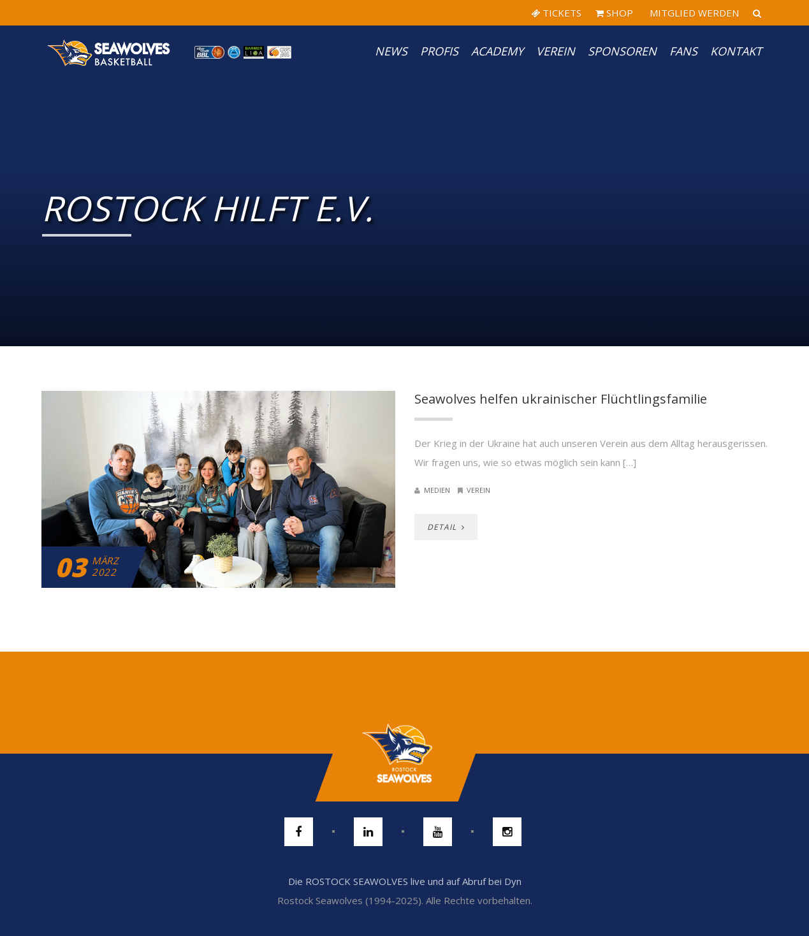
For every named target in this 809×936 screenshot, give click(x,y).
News (391, 51)
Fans (683, 51)
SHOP (614, 12)
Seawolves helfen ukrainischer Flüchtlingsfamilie (560, 398)
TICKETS (556, 12)
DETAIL (446, 527)
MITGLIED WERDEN (693, 12)
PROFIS (439, 51)
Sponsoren (622, 51)
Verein (555, 51)
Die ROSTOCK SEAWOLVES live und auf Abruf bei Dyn (404, 881)
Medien (437, 490)
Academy (497, 51)
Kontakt (736, 51)
